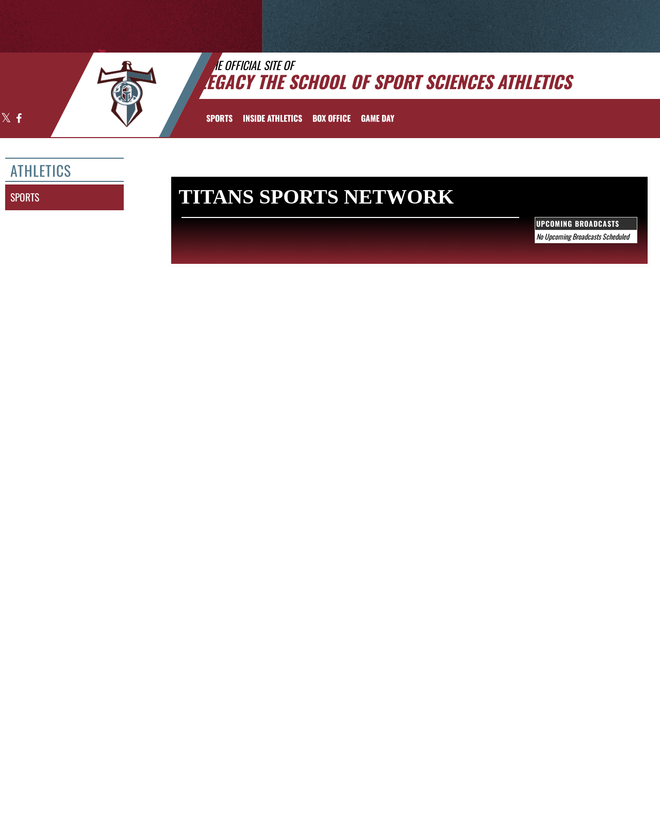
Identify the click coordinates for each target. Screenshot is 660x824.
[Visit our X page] (6, 118)
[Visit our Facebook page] (18, 118)
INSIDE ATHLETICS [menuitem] (272, 118)
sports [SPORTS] (24, 197)
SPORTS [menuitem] (219, 118)
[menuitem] (331, 118)
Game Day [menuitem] (377, 118)
